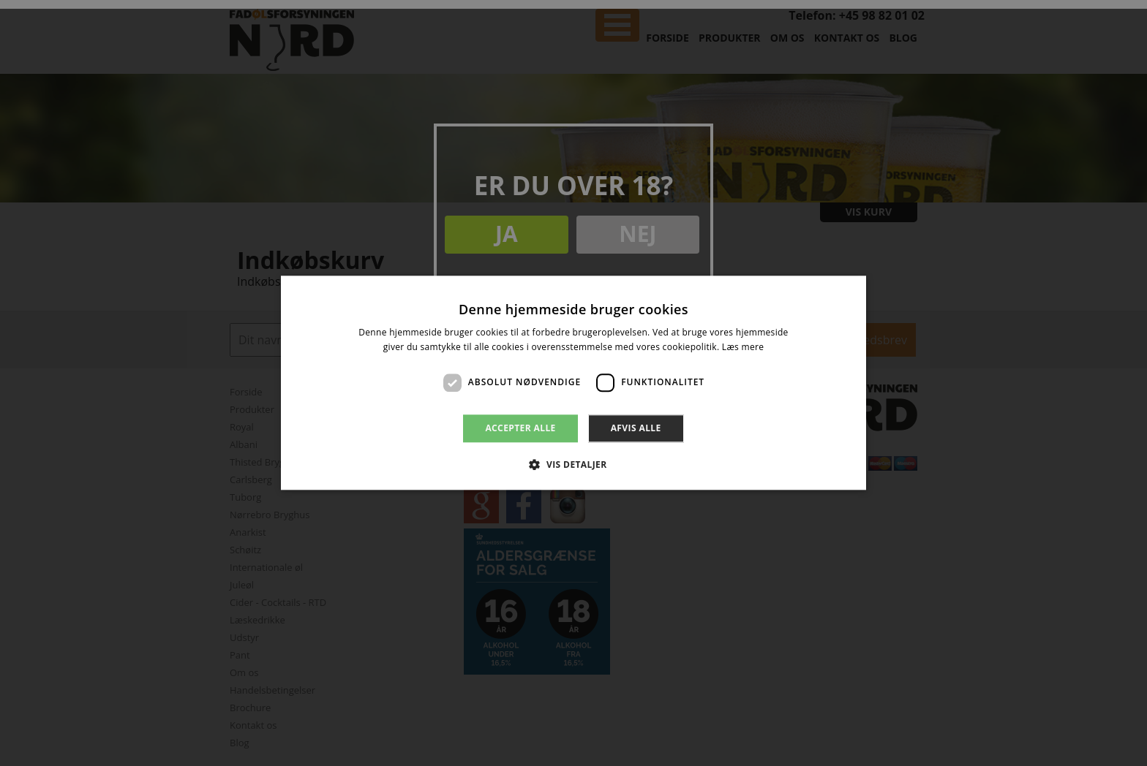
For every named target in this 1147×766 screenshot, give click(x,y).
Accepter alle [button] (520, 428)
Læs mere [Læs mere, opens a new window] (743, 347)
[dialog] (573, 383)
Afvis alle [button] (636, 428)
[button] (573, 465)
